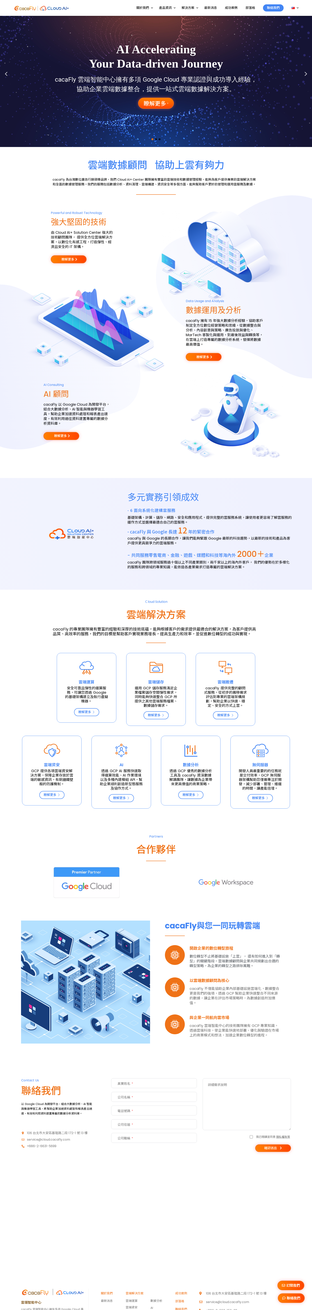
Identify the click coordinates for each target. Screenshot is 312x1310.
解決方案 (190, 8)
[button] (6, 74)
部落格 (250, 8)
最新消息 (210, 8)
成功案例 (231, 8)
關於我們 (144, 8)
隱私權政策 (283, 1137)
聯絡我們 (273, 8)
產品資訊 (167, 8)
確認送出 (270, 1148)
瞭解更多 (86, 712)
